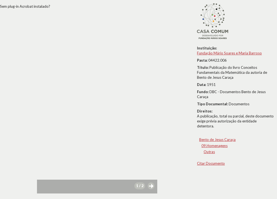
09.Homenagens (214, 145)
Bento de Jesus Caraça (217, 139)
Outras (209, 152)
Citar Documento (211, 163)
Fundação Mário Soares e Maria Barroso (229, 53)
